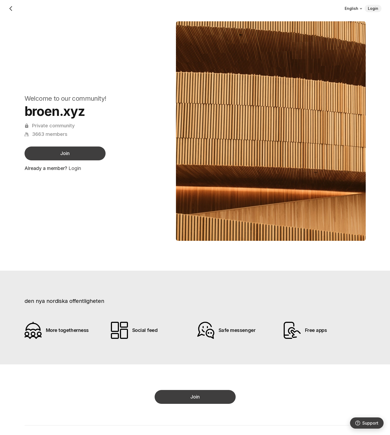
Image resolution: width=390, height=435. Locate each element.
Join (65, 153)
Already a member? (53, 168)
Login (373, 8)
